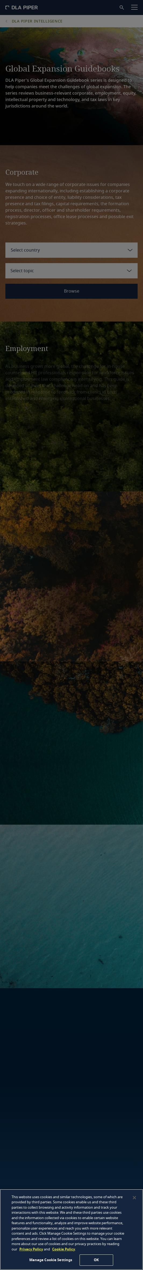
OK (96, 1259)
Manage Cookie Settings (50, 1259)
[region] (71, 1229)
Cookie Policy (63, 1249)
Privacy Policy (31, 1249)
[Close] (134, 1198)
